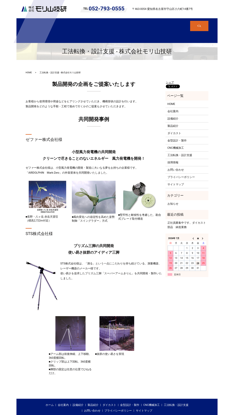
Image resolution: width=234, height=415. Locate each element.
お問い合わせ (175, 156)
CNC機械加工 (155, 23)
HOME (29, 59)
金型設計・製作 (132, 23)
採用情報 (172, 149)
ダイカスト (110, 23)
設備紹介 (75, 23)
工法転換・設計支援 (181, 23)
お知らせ (172, 190)
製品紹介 (92, 23)
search (208, 9)
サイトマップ (175, 171)
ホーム (44, 23)
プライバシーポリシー (181, 163)
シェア (170, 68)
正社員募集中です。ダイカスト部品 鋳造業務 (186, 211)
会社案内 (59, 23)
